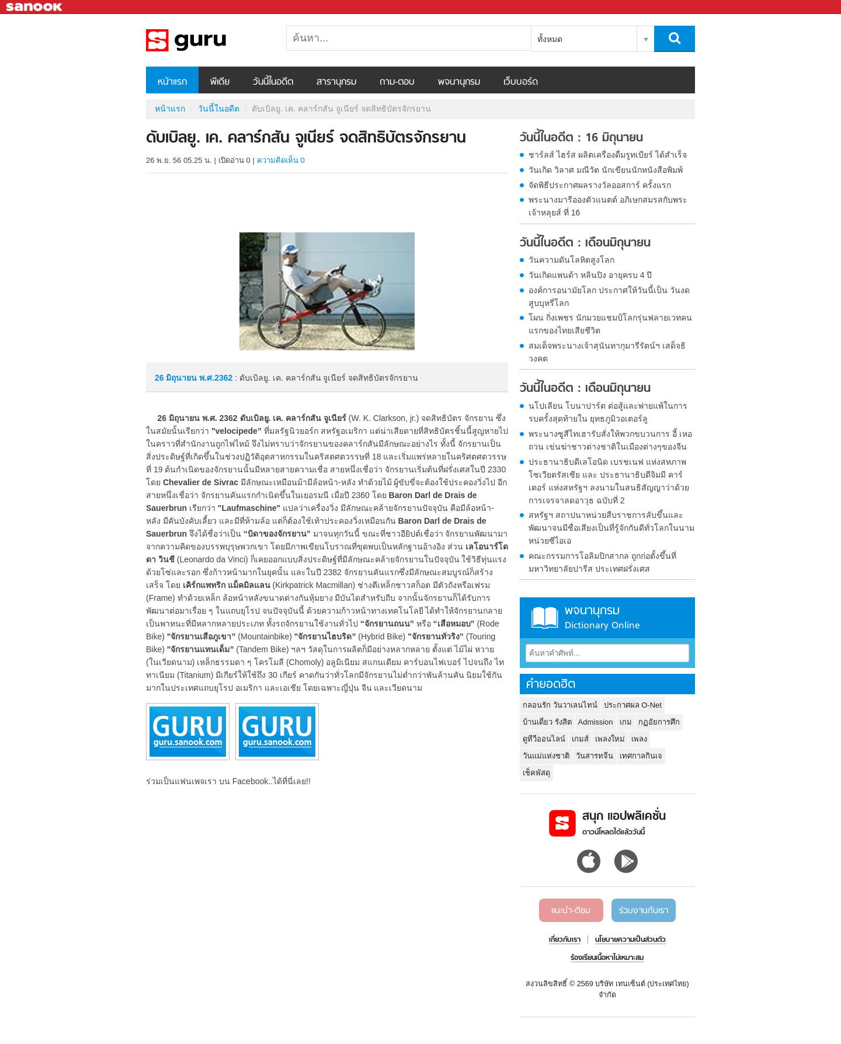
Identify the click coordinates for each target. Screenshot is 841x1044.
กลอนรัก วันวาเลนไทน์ (560, 705)
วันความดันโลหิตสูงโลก (571, 260)
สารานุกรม (336, 82)
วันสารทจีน (594, 755)
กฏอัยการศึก (659, 722)
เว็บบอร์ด (520, 82)
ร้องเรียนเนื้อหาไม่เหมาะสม (607, 958)
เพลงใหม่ (610, 739)
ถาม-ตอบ (397, 82)
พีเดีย (220, 82)
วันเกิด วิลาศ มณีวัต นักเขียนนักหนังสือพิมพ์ (606, 170)
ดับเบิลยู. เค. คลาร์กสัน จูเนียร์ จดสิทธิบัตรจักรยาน (207, 40)
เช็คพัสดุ (536, 772)
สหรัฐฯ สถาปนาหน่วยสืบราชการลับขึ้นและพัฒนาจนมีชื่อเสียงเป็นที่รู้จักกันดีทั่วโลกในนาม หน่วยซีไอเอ (611, 527)
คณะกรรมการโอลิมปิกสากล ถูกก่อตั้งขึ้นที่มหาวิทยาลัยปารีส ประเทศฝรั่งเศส (602, 562)
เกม (626, 722)
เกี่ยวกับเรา (565, 940)
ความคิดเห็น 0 (281, 160)
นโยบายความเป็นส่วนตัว (630, 940)
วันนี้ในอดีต (273, 82)
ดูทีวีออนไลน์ (544, 739)
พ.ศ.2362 (215, 377)
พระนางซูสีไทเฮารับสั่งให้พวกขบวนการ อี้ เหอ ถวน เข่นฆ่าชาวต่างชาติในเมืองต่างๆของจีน (610, 440)
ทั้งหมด (549, 39)
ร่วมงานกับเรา (643, 911)
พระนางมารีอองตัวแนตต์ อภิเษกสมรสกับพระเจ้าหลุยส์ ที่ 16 (608, 206)
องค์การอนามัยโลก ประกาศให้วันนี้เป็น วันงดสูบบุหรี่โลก (609, 297)
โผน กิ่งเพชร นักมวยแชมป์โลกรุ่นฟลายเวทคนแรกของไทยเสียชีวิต (610, 324)
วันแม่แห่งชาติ (546, 755)
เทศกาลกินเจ (641, 755)
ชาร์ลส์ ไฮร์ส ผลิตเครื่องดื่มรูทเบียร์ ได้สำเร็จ (608, 154)
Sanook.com (35, 7)
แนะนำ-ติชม (570, 911)
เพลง (639, 739)
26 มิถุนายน (177, 377)
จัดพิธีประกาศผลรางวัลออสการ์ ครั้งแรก (600, 185)
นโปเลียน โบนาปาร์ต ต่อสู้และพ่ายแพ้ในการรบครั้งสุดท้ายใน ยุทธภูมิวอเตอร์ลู (608, 412)
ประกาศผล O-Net (633, 705)
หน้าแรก (172, 82)
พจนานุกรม (459, 82)
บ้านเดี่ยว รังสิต (547, 722)
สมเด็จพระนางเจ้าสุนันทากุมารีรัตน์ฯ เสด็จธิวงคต (607, 352)
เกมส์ (580, 739)
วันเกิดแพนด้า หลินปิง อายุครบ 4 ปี (590, 275)
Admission (595, 722)
